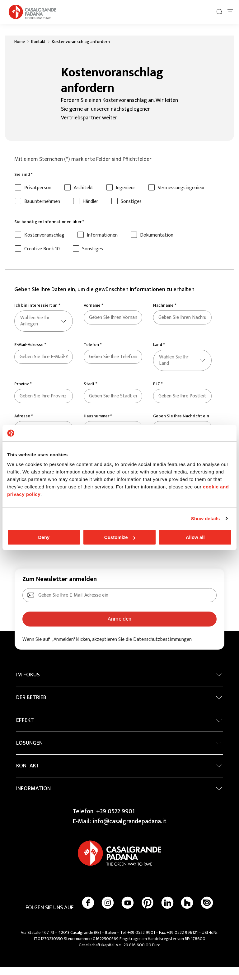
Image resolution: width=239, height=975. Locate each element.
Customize (119, 537)
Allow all (195, 537)
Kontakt (38, 50)
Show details (205, 518)
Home (19, 50)
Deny (43, 537)
